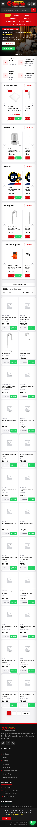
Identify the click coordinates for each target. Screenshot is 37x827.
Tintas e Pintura (25, 21)
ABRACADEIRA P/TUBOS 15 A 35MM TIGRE (14, 231)
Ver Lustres (8, 43)
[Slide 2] (19, 54)
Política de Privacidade (16, 814)
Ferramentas (11, 21)
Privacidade (13, 824)
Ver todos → (29, 129)
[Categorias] (3, 4)
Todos (8, 15)
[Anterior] (4, 107)
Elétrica (27, 15)
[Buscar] (33, 10)
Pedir (18, 120)
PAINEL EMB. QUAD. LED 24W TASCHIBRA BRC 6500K (14, 111)
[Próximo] (32, 107)
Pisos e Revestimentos (18, 24)
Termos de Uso (23, 824)
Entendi (6, 818)
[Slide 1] (16, 54)
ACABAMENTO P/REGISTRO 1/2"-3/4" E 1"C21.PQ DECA (14, 153)
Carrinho (11, 120)
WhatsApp (8, 48)
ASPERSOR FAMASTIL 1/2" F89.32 (14, 270)
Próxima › (26, 713)
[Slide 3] (21, 54)
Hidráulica (16, 15)
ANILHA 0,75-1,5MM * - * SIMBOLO (14, 192)
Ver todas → (29, 88)
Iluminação (13, 18)
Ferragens (24, 18)
